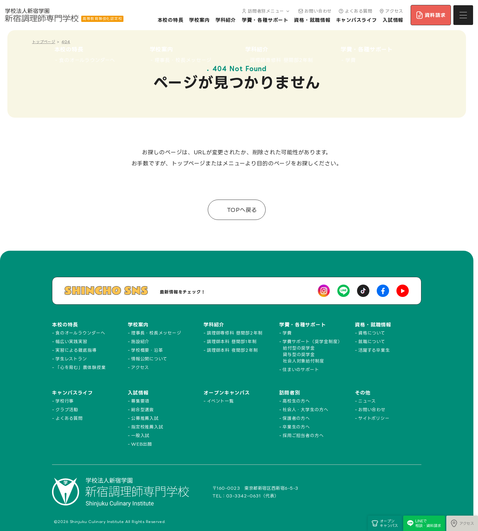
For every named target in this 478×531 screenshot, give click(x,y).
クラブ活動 (66, 409)
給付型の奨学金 (299, 348)
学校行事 (64, 401)
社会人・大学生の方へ (305, 409)
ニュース (367, 401)
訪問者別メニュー (265, 11)
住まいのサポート (301, 369)
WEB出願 (141, 444)
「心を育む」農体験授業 (80, 367)
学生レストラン (71, 358)
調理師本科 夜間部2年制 (232, 350)
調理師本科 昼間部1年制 (232, 341)
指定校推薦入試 (147, 426)
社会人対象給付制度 (303, 361)
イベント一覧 (220, 401)
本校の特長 (170, 20)
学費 (287, 332)
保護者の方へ (296, 418)
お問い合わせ (314, 11)
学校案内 (199, 20)
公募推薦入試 (145, 418)
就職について (371, 341)
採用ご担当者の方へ (303, 435)
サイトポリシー (374, 418)
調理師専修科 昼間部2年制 (235, 332)
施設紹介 (140, 341)
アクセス (391, 11)
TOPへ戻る (241, 210)
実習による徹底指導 (76, 350)
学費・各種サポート (265, 20)
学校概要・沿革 (147, 350)
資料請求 (431, 15)
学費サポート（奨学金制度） (312, 341)
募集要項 (140, 401)
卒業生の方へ (296, 426)
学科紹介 (225, 20)
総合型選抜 (142, 409)
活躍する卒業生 (374, 350)
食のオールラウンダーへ (80, 332)
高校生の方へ (296, 401)
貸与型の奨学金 (299, 354)
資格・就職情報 (312, 20)
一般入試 (140, 435)
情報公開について (149, 358)
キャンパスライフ (356, 20)
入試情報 (393, 20)
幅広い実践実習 (71, 341)
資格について (371, 332)
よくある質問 (354, 11)
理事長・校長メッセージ (156, 332)
